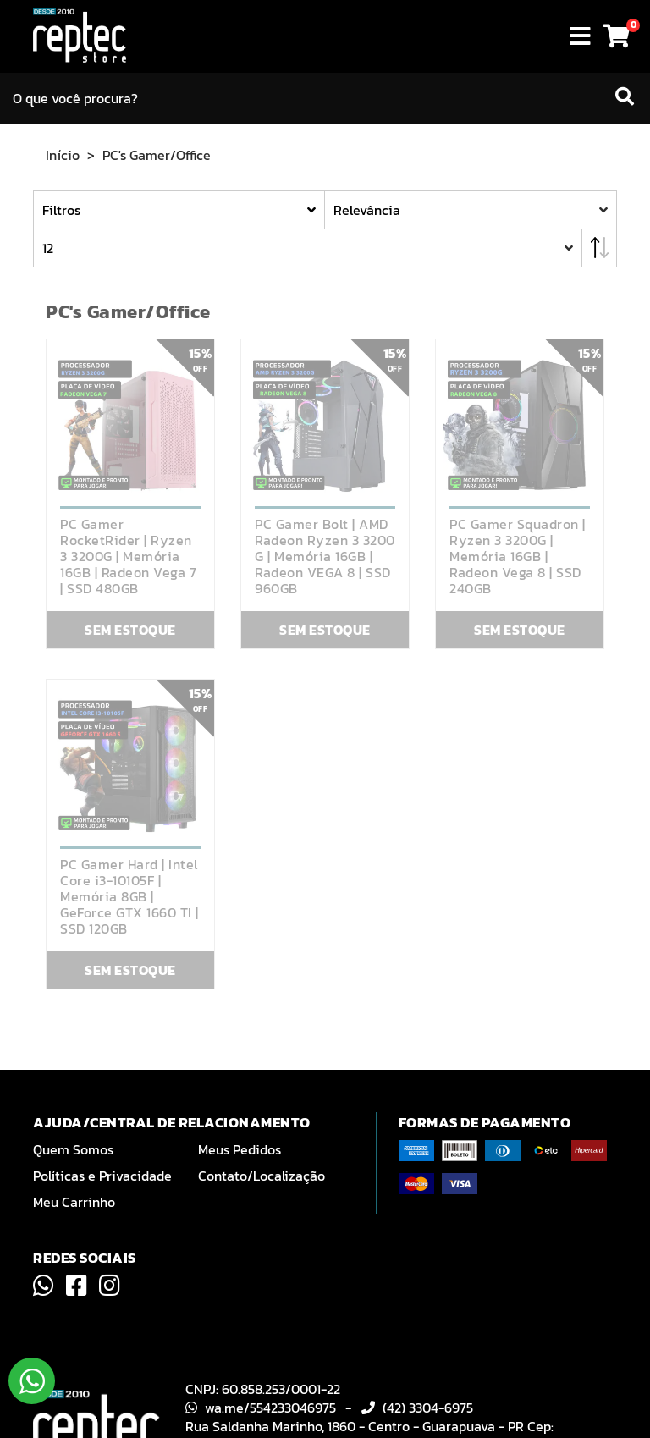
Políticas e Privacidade (102, 1175)
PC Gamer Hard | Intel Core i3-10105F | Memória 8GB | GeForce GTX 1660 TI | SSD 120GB (129, 897)
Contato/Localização (261, 1175)
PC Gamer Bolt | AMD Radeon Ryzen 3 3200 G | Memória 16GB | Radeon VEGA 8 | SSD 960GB (325, 556)
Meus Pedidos (239, 1149)
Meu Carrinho (74, 1202)
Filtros (61, 210)
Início (63, 155)
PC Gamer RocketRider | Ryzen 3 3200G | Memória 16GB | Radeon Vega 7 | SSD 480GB (128, 556)
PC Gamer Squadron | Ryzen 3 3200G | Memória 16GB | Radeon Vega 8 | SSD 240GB (517, 556)
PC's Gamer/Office (156, 155)
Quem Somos (73, 1149)
